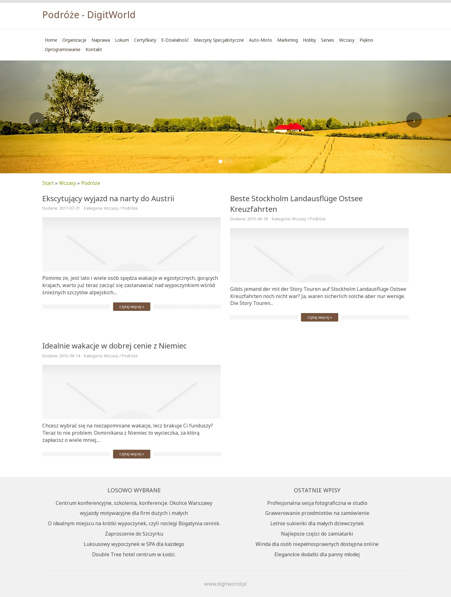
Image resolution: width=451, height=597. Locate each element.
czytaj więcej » (131, 306)
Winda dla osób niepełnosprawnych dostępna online (317, 544)
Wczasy (67, 183)
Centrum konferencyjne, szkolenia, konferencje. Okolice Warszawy (134, 503)
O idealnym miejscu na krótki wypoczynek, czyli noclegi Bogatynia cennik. (134, 523)
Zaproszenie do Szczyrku (134, 533)
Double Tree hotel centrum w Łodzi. (134, 554)
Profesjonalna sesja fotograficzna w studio (317, 503)
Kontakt (94, 49)
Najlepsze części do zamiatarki (317, 533)
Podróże (90, 183)
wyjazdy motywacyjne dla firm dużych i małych (134, 513)
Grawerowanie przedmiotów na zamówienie (317, 513)
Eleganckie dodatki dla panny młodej (317, 554)
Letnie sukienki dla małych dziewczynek (317, 523)
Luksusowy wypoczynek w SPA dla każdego (134, 544)
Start (48, 183)
